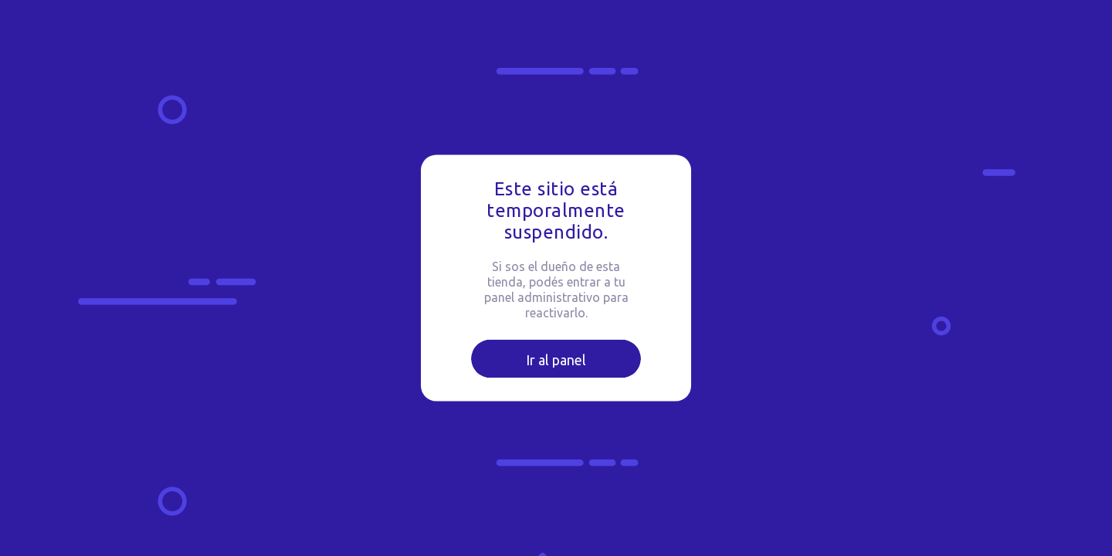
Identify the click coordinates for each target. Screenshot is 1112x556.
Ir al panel (556, 360)
